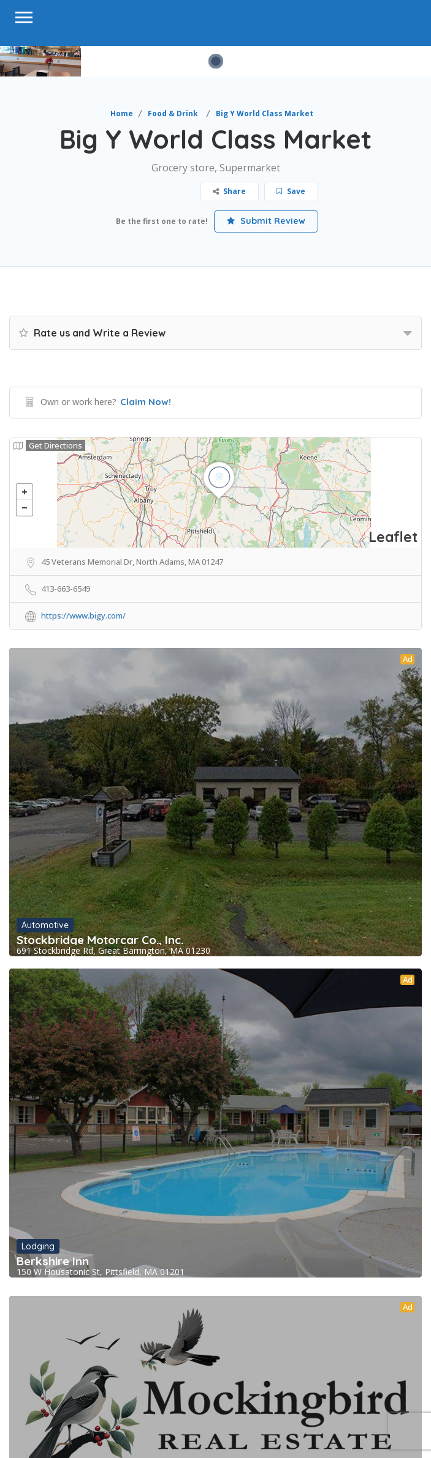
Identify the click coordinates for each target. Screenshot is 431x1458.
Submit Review (266, 220)
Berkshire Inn (53, 1261)
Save (291, 191)
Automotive (45, 925)
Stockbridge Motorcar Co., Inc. (100, 940)
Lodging (38, 1246)
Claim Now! (145, 401)
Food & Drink (173, 113)
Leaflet (393, 537)
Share (229, 191)
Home (121, 113)
